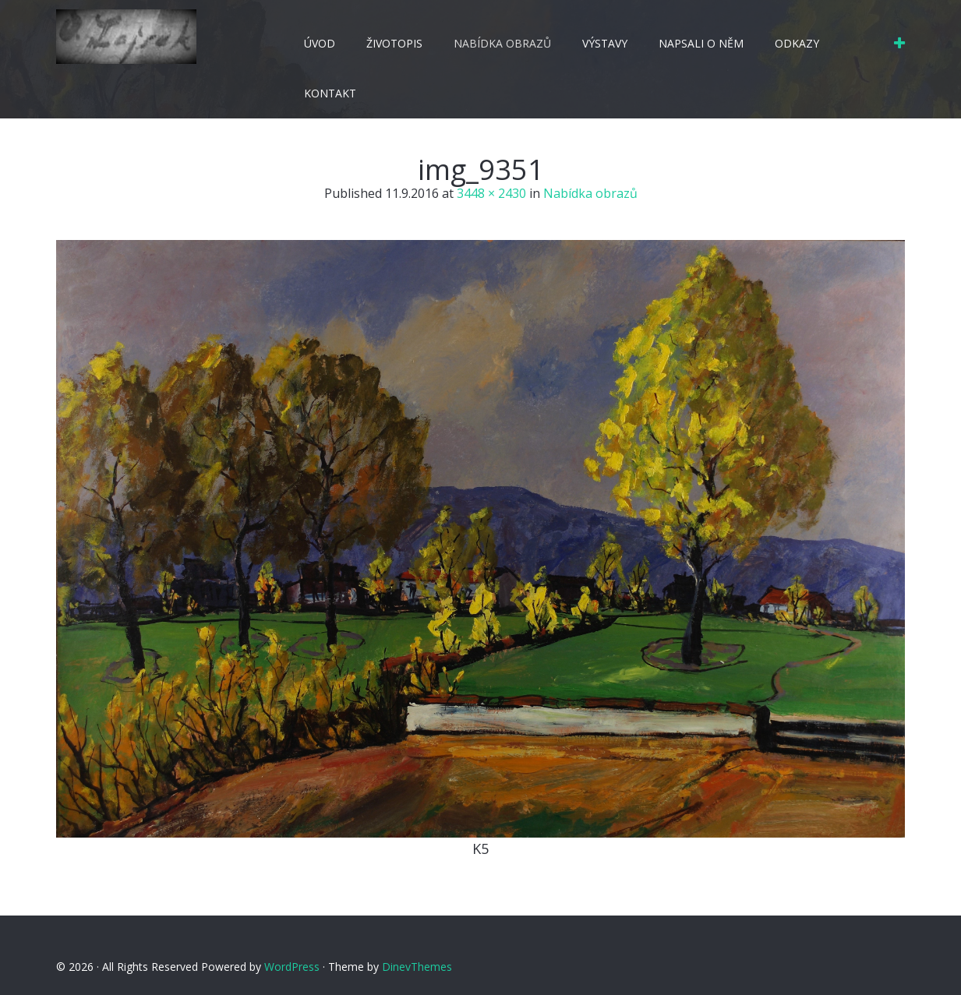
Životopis (394, 43)
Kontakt (330, 93)
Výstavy (604, 43)
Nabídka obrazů (502, 43)
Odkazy (797, 43)
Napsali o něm (701, 43)
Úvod (319, 43)
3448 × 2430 (491, 193)
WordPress (292, 966)
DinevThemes (417, 966)
